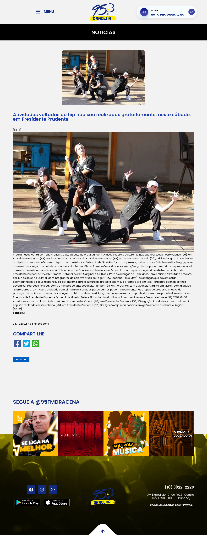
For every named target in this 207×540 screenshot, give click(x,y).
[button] (21, 359)
